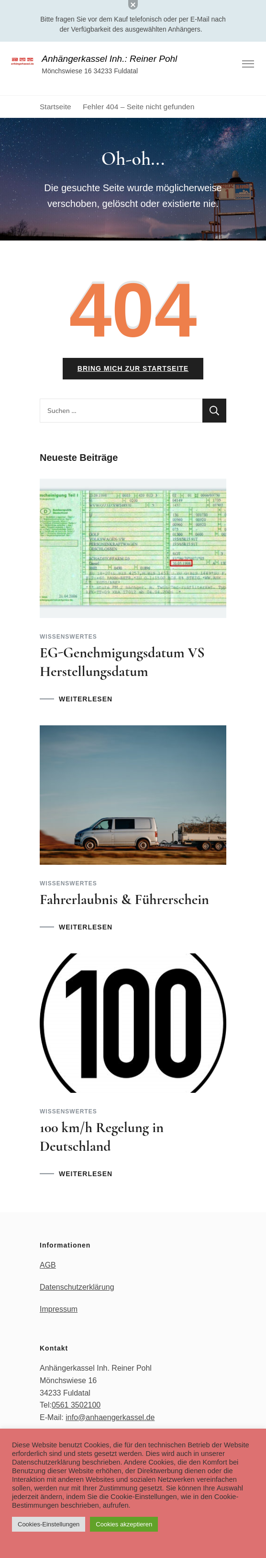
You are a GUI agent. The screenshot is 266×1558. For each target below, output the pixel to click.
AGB (48, 1265)
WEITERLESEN (85, 699)
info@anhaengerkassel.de (110, 1417)
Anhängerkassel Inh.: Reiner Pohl (109, 59)
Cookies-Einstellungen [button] (48, 1524)
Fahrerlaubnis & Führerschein (124, 899)
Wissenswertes (68, 636)
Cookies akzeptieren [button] (124, 1524)
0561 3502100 (76, 1405)
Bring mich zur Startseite (133, 368)
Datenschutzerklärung (77, 1287)
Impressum (59, 1309)
